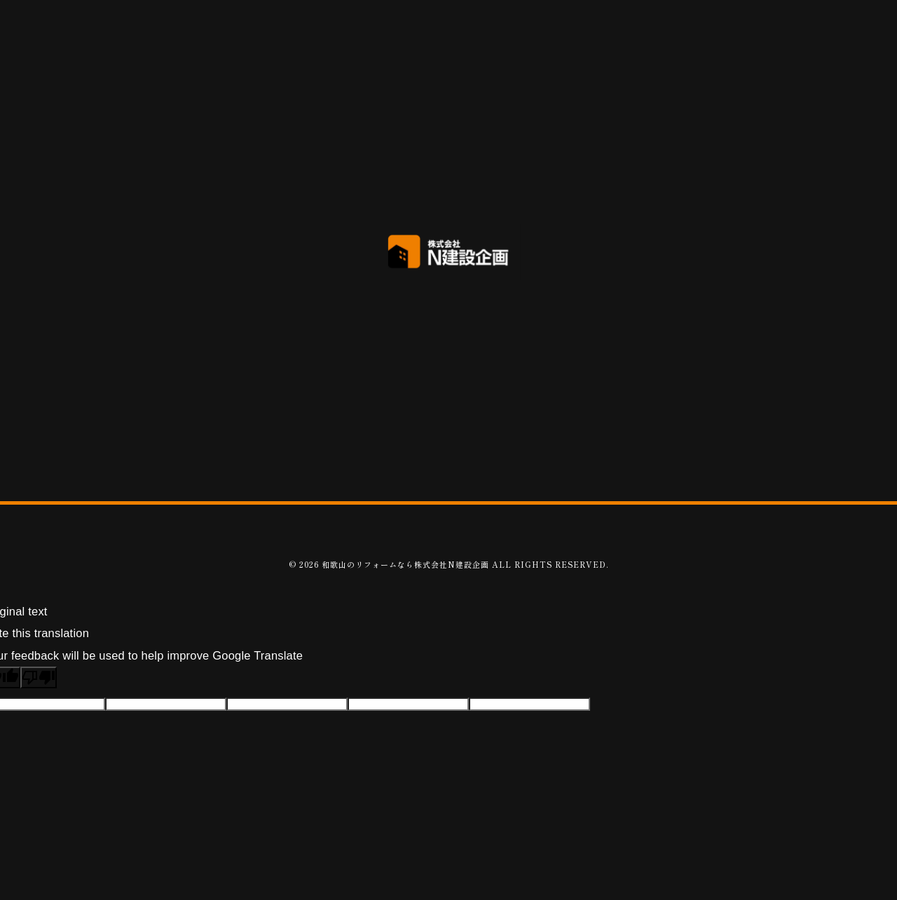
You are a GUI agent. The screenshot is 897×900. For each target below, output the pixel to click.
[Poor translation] (38, 677)
